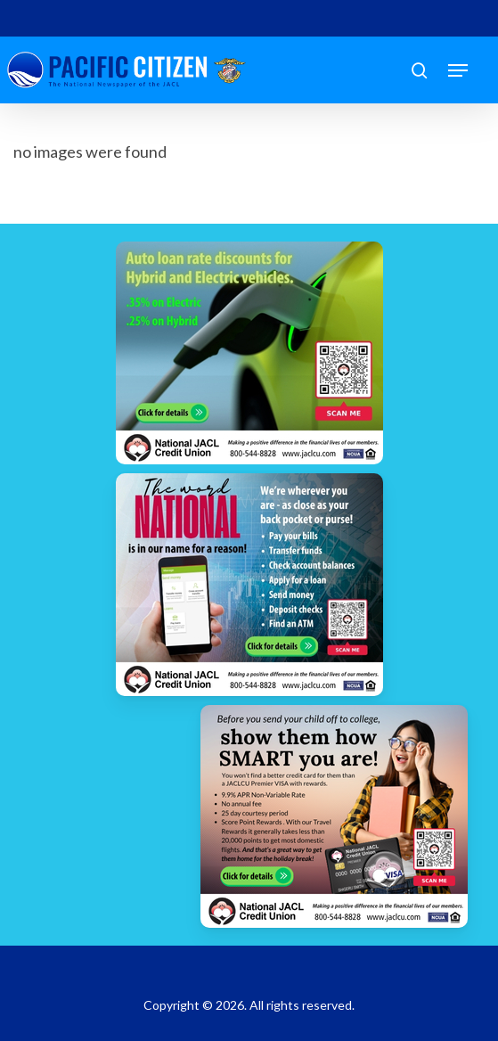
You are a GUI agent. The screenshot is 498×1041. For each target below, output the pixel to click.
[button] (458, 70)
